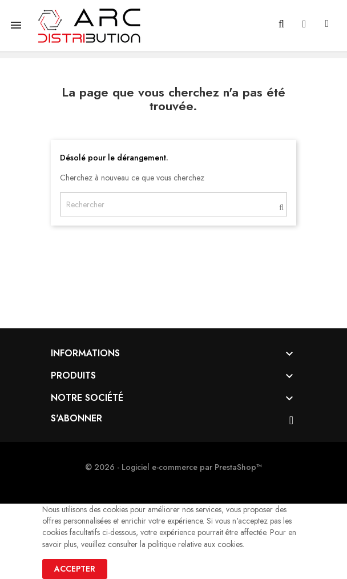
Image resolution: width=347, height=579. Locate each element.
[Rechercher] (173, 204)
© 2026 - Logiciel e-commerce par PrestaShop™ (173, 467)
